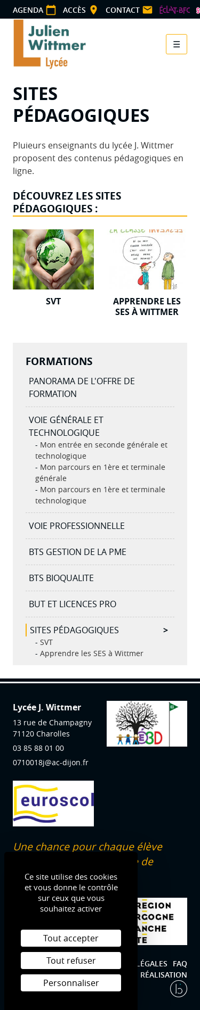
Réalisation (163, 975)
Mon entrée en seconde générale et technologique (101, 450)
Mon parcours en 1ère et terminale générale (100, 472)
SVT (45, 642)
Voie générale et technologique (66, 426)
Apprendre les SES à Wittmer (90, 653)
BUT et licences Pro (72, 604)
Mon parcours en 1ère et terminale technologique (100, 495)
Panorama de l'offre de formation (82, 387)
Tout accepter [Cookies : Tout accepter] (71, 938)
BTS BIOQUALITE (61, 578)
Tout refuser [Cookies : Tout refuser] (71, 960)
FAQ (180, 963)
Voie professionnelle (77, 526)
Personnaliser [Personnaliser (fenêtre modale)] (71, 983)
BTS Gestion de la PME (77, 552)
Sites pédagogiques (74, 630)
